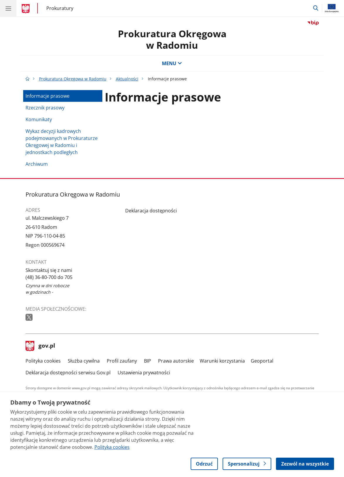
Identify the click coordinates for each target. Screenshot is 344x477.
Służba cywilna (84, 361)
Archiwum (37, 164)
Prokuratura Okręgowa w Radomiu (172, 39)
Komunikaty (39, 119)
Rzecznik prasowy (45, 107)
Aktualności (127, 79)
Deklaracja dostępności (151, 210)
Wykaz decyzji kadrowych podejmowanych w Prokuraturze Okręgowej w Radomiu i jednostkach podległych (62, 141)
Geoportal (262, 361)
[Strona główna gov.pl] (26, 8)
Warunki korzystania (222, 361)
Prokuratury (59, 8)
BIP (147, 361)
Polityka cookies (43, 361)
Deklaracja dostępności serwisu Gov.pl (68, 372)
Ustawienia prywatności (144, 372)
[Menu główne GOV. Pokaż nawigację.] (8, 8)
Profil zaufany (122, 361)
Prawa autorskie (176, 361)
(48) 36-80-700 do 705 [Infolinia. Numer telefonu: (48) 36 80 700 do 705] (49, 277)
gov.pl (40, 346)
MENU (172, 63)
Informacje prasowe (48, 96)
